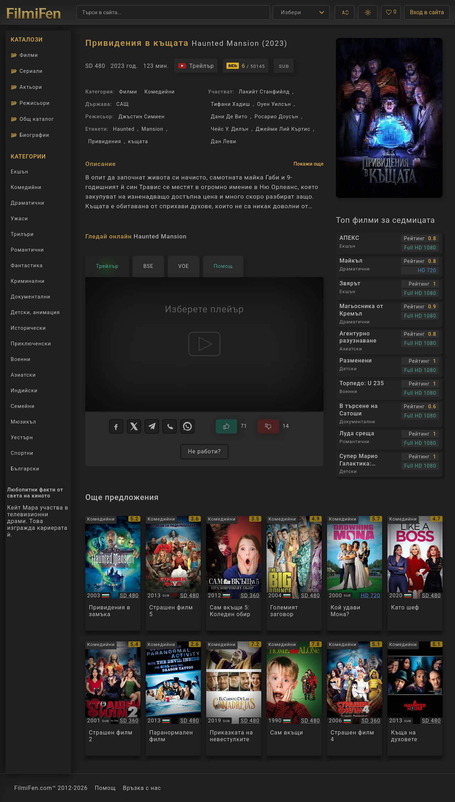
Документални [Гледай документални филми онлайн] (30, 297)
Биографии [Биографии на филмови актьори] (30, 135)
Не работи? (204, 451)
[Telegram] (152, 426)
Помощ (105, 788)
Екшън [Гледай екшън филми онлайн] (19, 172)
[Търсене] (173, 12)
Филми (128, 92)
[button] (344, 12)
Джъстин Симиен (141, 117)
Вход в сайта (427, 12)
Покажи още (308, 164)
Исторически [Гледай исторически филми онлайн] (28, 328)
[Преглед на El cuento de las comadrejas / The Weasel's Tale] (233, 698)
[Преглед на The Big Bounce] (294, 573)
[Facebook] (116, 426)
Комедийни (159, 92)
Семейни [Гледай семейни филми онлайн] (22, 406)
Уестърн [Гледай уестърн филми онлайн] (22, 438)
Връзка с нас (142, 788)
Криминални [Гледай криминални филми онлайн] (28, 281)
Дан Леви (223, 142)
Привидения (104, 142)
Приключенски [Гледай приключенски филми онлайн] (31, 344)
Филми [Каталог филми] (24, 55)
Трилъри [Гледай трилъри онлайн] (22, 235)
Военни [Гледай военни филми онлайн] (21, 359)
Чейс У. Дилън (229, 129)
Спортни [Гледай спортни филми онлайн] (22, 453)
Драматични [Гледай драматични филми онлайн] (27, 203)
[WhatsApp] (187, 426)
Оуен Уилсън (274, 104)
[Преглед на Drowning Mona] (354, 573)
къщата (138, 142)
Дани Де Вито (229, 117)
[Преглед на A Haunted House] (415, 698)
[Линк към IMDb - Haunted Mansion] (245, 66)
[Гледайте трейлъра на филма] (196, 66)
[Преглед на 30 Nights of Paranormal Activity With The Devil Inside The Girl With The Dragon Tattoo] (173, 698)
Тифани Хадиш (230, 104)
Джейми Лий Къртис (283, 129)
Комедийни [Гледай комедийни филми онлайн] (26, 187)
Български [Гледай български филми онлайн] (25, 469)
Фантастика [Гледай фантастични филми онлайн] (27, 266)
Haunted (123, 129)
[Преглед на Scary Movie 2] (112, 698)
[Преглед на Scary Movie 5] (173, 573)
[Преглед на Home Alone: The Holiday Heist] (233, 573)
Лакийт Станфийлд (264, 92)
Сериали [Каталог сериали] (27, 71)
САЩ (122, 104)
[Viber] (169, 426)
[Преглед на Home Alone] (294, 698)
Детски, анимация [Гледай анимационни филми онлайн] (35, 313)
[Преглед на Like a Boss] (415, 573)
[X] (134, 426)
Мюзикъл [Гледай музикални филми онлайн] (23, 422)
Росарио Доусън (276, 117)
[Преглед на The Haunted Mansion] (112, 573)
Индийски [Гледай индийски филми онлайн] (24, 391)
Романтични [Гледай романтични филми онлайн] (27, 250)
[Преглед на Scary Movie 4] (354, 698)
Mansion (152, 129)
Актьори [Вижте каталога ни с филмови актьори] (26, 87)
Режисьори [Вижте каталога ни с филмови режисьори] (30, 103)
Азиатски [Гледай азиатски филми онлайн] (23, 375)
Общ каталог (32, 119)
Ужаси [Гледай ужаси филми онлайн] (19, 219)
